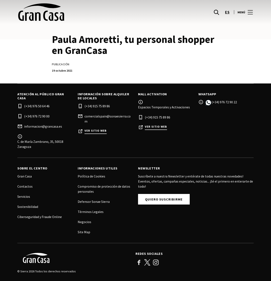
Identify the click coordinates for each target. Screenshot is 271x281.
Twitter (147, 262)
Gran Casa (24, 176)
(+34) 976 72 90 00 (37, 116)
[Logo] (73, 258)
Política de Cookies (91, 176)
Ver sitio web (95, 130)
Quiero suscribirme (164, 199)
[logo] (77, 12)
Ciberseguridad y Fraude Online (39, 217)
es (227, 12)
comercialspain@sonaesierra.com (107, 118)
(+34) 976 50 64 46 (37, 106)
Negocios (84, 222)
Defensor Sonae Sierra (94, 201)
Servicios (23, 196)
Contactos (25, 186)
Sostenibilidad (27, 207)
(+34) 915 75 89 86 (97, 106)
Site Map (84, 232)
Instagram (155, 262)
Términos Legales (91, 212)
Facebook (139, 262)
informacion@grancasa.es (43, 126)
